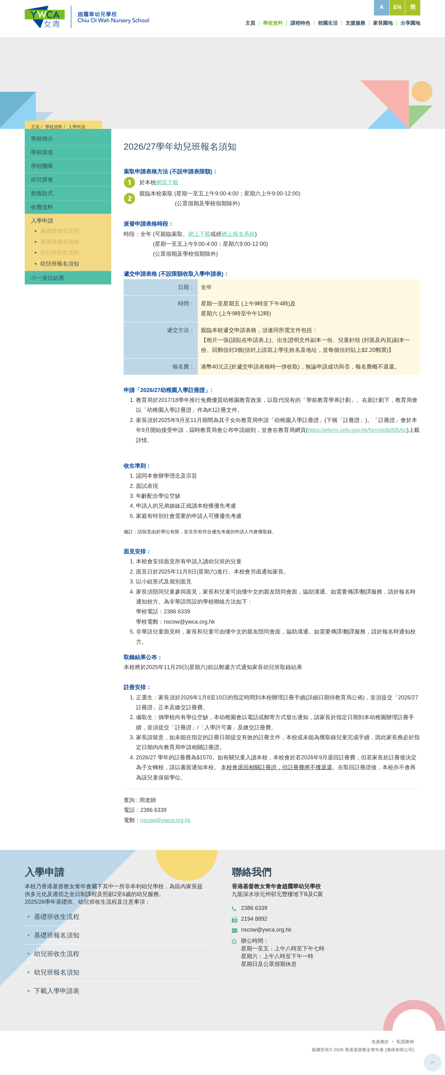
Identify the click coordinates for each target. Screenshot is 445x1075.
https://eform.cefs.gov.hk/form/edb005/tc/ (358, 447)
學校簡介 (42, 155)
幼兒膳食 (42, 196)
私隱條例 (405, 1058)
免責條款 (380, 1058)
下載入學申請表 (58, 1007)
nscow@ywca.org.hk (165, 837)
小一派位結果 (47, 294)
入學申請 (76, 126)
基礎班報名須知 (59, 258)
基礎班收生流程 (59, 247)
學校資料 (53, 126)
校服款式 (42, 210)
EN (397, 7)
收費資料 (42, 223)
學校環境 (42, 169)
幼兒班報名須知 (59, 280)
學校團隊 (42, 182)
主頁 (35, 126)
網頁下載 (167, 199)
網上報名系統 (238, 250)
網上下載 (199, 250)
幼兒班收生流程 (59, 269)
